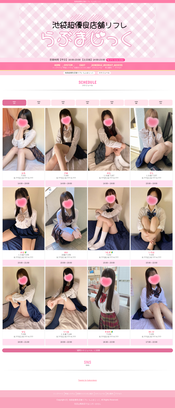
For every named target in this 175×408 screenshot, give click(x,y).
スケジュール (101, 394)
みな (109, 174)
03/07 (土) (160, 104)
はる (23, 174)
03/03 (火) (63, 104)
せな (23, 333)
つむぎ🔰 (109, 254)
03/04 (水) (87, 104)
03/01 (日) (14, 104)
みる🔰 (23, 254)
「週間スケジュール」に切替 (87, 352)
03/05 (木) (111, 104)
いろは (151, 254)
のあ (66, 174)
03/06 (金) (136, 104)
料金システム (67, 394)
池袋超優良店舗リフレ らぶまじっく (84, 399)
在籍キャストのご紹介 (84, 394)
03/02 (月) (38, 104)
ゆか (66, 254)
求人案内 (113, 394)
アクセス (123, 394)
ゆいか (151, 333)
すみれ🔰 (109, 333)
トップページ (54, 394)
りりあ (66, 333)
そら (151, 174)
